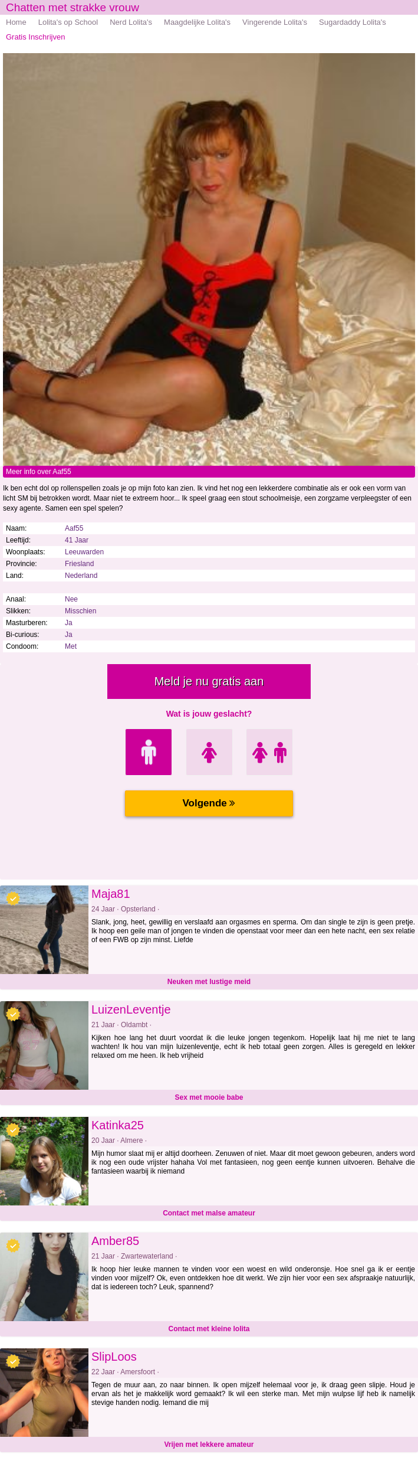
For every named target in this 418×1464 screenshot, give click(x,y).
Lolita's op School (68, 22)
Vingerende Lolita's (274, 22)
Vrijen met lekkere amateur (209, 1444)
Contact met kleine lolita (208, 1329)
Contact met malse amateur (209, 1213)
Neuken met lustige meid (209, 982)
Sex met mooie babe (209, 1097)
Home (16, 22)
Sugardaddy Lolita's (352, 22)
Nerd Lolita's (131, 22)
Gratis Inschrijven (35, 36)
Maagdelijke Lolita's (197, 22)
